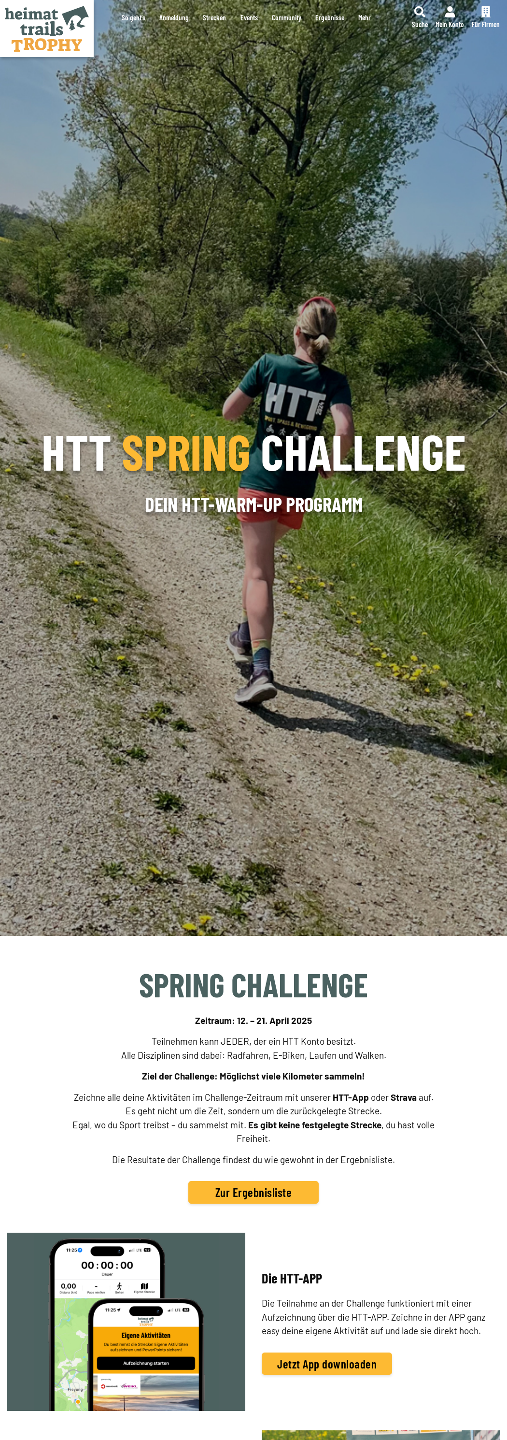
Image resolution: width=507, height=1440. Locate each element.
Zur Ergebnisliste (253, 1192)
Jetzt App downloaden (327, 1363)
